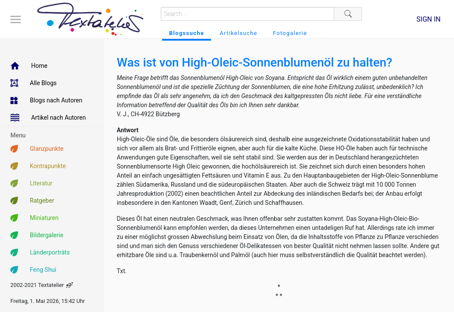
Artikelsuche (238, 33)
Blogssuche (186, 33)
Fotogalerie (290, 33)
